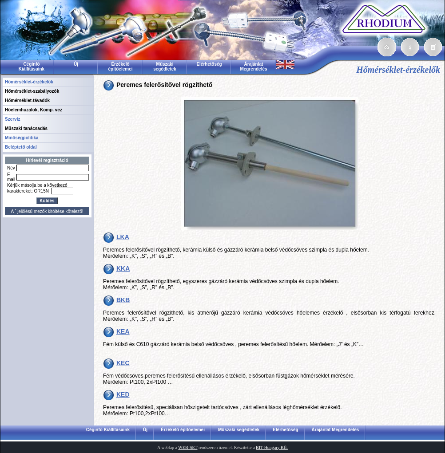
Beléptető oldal (21, 147)
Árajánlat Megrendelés (253, 66)
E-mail (11, 177)
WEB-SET (187, 447)
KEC (123, 362)
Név (11, 167)
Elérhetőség (209, 64)
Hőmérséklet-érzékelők (29, 81)
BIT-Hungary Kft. (272, 447)
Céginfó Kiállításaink (31, 66)
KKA (123, 268)
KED (123, 394)
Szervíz (12, 119)
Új (76, 64)
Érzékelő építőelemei (120, 66)
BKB (123, 299)
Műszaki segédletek (164, 66)
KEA (123, 331)
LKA (122, 236)
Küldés (47, 200)
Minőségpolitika (22, 137)
